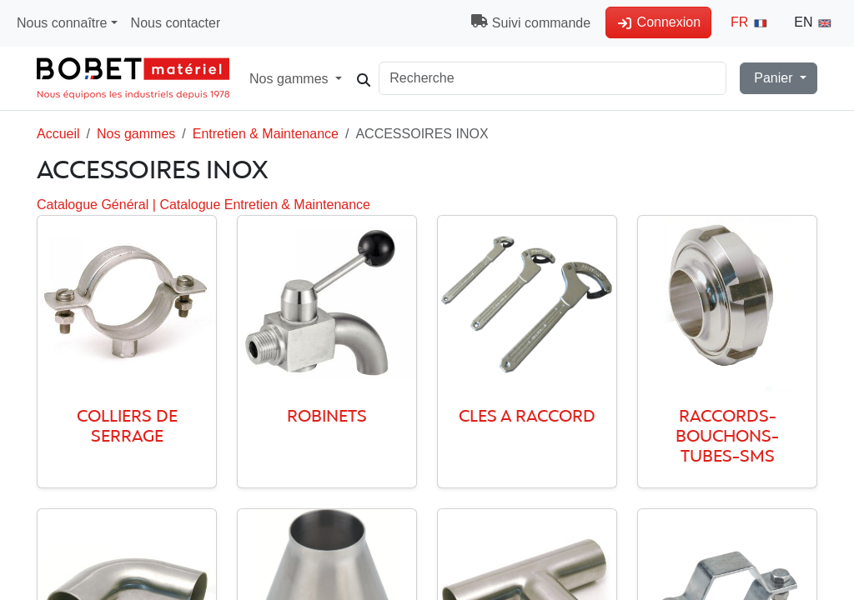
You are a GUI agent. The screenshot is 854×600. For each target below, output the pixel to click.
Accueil (58, 134)
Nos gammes (136, 134)
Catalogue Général (95, 205)
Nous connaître (62, 23)
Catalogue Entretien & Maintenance (264, 205)
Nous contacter (176, 23)
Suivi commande (530, 22)
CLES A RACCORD (527, 417)
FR (750, 22)
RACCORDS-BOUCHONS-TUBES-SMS (727, 437)
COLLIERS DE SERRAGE (127, 427)
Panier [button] (773, 78)
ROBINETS (327, 417)
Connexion (658, 22)
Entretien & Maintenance (266, 134)
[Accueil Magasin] (133, 78)
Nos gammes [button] (300, 78)
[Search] (566, 78)
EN (813, 22)
